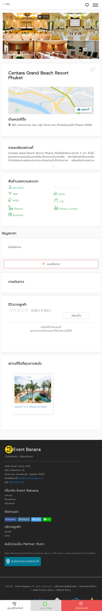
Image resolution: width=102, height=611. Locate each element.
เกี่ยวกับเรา (10, 503)
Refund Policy (64, 590)
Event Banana (22, 586)
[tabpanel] (32, 394)
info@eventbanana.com (31, 478)
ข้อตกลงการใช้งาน (87, 586)
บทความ (8, 495)
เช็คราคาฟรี (81, 606)
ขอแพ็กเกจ (51, 264)
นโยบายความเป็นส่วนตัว (65, 586)
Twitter (36, 519)
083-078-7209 (16, 482)
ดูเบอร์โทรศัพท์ (15, 606)
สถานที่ (8, 531)
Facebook (10, 519)
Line (47, 519)
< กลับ (6, 4)
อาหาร (7, 535)
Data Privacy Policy (43, 590)
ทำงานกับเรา (10, 499)
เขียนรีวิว (76, 316)
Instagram (24, 519)
